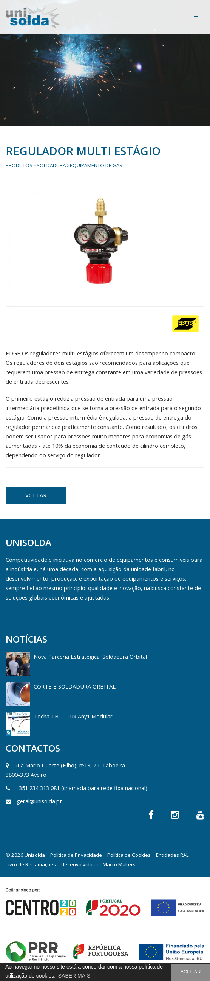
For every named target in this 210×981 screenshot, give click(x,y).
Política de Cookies (129, 855)
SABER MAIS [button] (74, 976)
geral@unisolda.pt (39, 801)
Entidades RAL (172, 855)
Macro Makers (119, 864)
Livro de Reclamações (31, 864)
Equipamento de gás (96, 165)
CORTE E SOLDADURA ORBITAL (75, 686)
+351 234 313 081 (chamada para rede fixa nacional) (81, 788)
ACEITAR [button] (191, 972)
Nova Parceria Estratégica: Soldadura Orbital (90, 656)
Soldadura (51, 165)
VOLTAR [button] (35, 495)
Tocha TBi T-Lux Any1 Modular (73, 716)
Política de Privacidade (76, 855)
